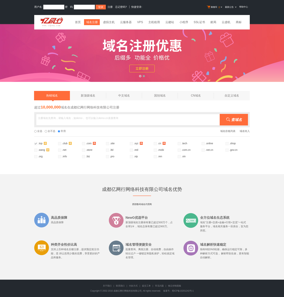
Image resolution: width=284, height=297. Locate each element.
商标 (239, 22)
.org (40, 156)
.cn (162, 143)
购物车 (215, 7)
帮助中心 (243, 7)
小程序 (184, 22)
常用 (62, 131)
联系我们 (120, 286)
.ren (160, 156)
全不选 (50, 131)
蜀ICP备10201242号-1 (183, 291)
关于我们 (107, 286)
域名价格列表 (227, 131)
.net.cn (209, 149)
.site (112, 143)
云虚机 (226, 22)
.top (42, 143)
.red (136, 149)
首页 (78, 22)
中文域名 (130, 96)
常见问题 (159, 286)
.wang (43, 149)
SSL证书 (199, 22)
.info (64, 156)
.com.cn (186, 149)
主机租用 (154, 22)
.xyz (138, 143)
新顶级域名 (93, 96)
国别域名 (166, 96)
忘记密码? (121, 6)
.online (209, 143)
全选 (38, 131)
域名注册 (92, 22)
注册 (110, 6)
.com (91, 143)
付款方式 (133, 286)
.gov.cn (233, 149)
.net (64, 149)
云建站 (170, 22)
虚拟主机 (109, 22)
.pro (112, 156)
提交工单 (146, 286)
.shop (232, 143)
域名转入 (245, 131)
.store (89, 149)
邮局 (213, 22)
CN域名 (202, 96)
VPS (140, 22)
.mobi (161, 149)
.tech (184, 143)
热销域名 (52, 97)
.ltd (111, 149)
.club (67, 143)
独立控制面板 (174, 286)
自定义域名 (232, 95)
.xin (184, 156)
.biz (88, 156)
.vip (136, 156)
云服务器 (126, 22)
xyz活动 (142, 53)
